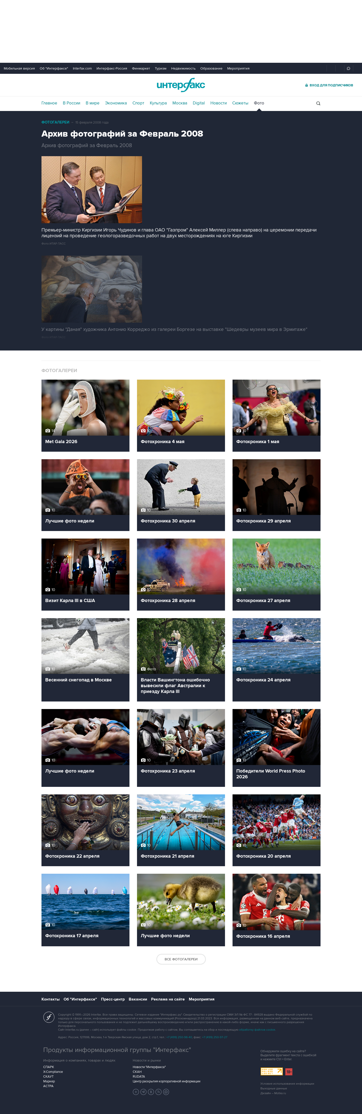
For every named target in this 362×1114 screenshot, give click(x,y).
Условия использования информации (287, 1084)
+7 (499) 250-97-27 (214, 1037)
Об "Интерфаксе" (54, 68)
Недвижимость (183, 68)
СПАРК (48, 1067)
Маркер (49, 1081)
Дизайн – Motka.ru (273, 1093)
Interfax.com (82, 68)
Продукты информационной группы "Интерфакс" (117, 1050)
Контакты (50, 999)
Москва (179, 103)
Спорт (138, 103)
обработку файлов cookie (257, 1030)
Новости (218, 103)
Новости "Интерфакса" (149, 1067)
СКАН (137, 1072)
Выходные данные (273, 1088)
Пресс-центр (113, 999)
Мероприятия (238, 68)
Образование (211, 68)
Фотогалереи (55, 122)
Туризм (160, 68)
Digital (199, 103)
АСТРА (48, 1086)
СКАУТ (48, 1077)
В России (71, 103)
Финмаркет (141, 68)
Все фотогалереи (181, 959)
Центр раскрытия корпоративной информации (166, 1081)
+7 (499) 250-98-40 (179, 1037)
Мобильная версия (19, 68)
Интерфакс (181, 85)
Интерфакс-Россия (112, 68)
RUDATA (139, 1077)
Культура (158, 103)
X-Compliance (53, 1072)
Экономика (116, 103)
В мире (93, 103)
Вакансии (138, 999)
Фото (259, 103)
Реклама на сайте (168, 999)
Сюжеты (240, 103)
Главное (49, 103)
